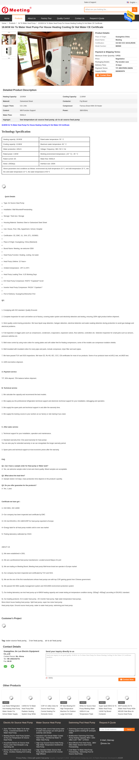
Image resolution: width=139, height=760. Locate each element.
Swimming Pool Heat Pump (82, 722)
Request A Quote (97, 18)
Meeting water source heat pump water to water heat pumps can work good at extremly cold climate (50, 731)
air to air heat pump (53, 641)
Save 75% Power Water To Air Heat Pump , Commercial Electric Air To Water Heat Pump (16, 731)
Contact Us (79, 18)
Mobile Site (105, 743)
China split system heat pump (38, 758)
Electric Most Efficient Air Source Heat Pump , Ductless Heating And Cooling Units (17, 752)
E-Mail (103, 740)
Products (18, 18)
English (133, 2)
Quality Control (63, 18)
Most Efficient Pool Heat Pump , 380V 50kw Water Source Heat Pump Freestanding (82, 745)
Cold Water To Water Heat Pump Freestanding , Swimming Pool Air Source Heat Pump (81, 752)
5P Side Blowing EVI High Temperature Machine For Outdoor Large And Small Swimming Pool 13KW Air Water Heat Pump (68, 712)
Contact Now (100, 75)
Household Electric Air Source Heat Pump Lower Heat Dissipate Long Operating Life (16, 745)
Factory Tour (46, 18)
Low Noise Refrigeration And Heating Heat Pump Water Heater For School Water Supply (11, 710)
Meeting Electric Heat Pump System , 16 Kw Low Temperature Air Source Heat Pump (17, 738)
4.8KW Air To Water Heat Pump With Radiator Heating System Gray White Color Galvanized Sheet (30, 711)
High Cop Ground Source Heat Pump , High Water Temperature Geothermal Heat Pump (50, 745)
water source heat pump (16, 641)
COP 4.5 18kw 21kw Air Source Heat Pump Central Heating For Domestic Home (49, 710)
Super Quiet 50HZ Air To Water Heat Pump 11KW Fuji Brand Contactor (107, 710)
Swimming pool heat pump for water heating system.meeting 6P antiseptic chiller (82, 731)
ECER (120, 758)
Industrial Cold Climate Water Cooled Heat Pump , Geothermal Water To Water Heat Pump (49, 738)
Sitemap (110, 740)
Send (129, 729)
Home (6, 18)
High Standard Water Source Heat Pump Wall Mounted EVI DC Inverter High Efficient (49, 752)
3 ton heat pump (35, 641)
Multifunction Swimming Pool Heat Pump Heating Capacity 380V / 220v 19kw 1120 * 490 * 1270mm (82, 738)
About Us (32, 18)
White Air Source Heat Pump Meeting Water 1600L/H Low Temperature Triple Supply (88, 711)
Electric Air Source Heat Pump (18, 722)
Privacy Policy (21, 758)
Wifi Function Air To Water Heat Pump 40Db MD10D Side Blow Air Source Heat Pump (126, 710)
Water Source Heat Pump (48, 722)
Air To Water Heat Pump (27, 23)
